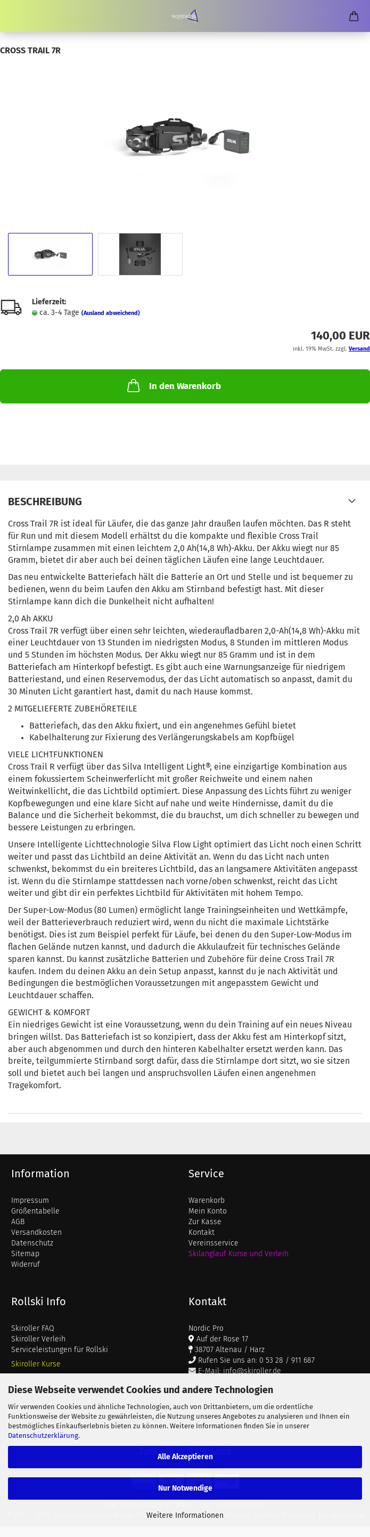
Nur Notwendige (185, 1488)
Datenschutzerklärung (43, 1435)
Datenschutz (32, 1243)
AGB (17, 1221)
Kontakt (201, 1232)
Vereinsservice (213, 1243)
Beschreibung (45, 501)
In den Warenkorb (173, 385)
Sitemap (25, 1253)
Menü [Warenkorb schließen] (16, 16)
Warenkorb (206, 1200)
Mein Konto (207, 1211)
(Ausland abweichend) (110, 313)
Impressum (30, 1200)
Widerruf (25, 1264)
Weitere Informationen (185, 1515)
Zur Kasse (204, 1221)
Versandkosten (36, 1232)
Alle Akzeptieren (185, 1456)
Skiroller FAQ (32, 1328)
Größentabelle (35, 1211)
